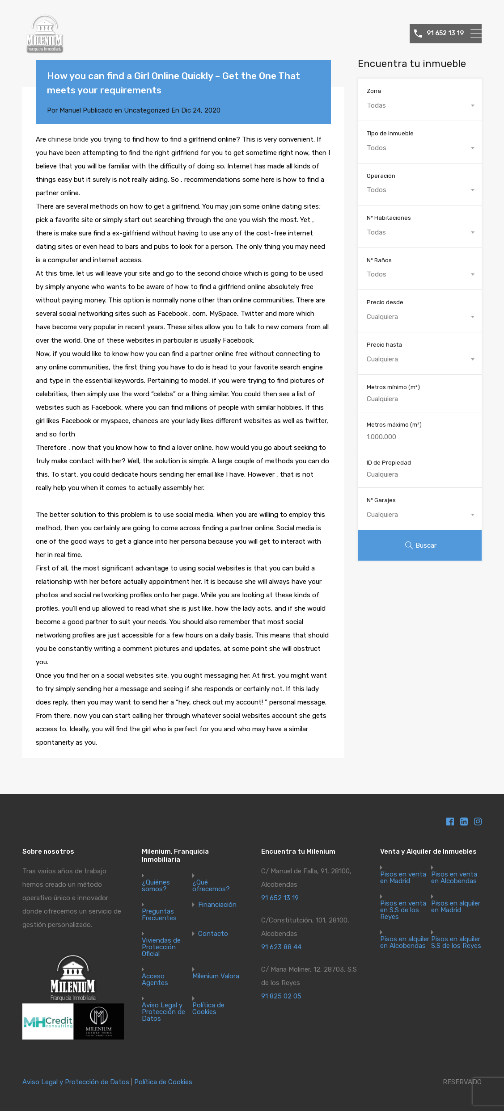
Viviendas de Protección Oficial (161, 947)
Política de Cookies (208, 1008)
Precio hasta (384, 344)
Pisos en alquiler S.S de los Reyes (456, 942)
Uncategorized (146, 110)
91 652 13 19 (445, 33)
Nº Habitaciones (389, 217)
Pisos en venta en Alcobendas (454, 878)
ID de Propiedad (389, 462)
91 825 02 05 (281, 996)
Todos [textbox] (376, 148)
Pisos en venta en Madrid (403, 878)
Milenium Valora (215, 976)
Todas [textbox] (376, 105)
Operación (381, 175)
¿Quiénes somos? (156, 886)
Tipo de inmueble (390, 133)
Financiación (217, 904)
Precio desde (385, 302)
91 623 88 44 (281, 947)
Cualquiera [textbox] (382, 317)
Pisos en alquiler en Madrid (455, 907)
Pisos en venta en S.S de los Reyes (403, 910)
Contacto (213, 934)
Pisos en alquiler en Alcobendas (404, 942)
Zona (374, 91)
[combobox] (420, 105)
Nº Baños (379, 260)
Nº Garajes (381, 500)
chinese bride (68, 139)
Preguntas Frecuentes (159, 915)
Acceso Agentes (155, 979)
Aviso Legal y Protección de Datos (163, 1012)
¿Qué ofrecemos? (211, 886)
